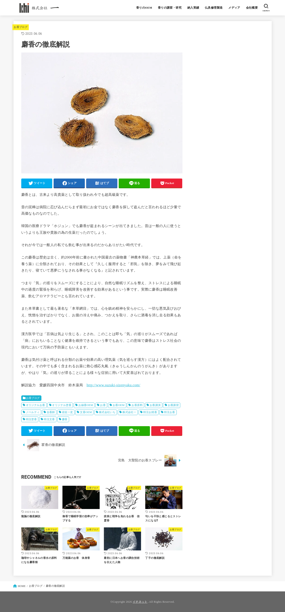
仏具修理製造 (214, 7)
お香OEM (119, 405)
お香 (103, 405)
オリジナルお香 (35, 405)
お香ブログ (20, 27)
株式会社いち (107, 412)
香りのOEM (144, 7)
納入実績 (193, 7)
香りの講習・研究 (170, 7)
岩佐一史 (67, 412)
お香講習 (173, 405)
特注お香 (169, 412)
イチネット (140, 601)
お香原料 (137, 405)
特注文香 (49, 419)
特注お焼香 (150, 412)
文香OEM (86, 412)
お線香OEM (85, 405)
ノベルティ (33, 412)
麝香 (65, 419)
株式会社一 (129, 412)
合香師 (51, 412)
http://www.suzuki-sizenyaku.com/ (113, 385)
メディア (234, 7)
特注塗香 (31, 419)
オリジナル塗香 (61, 405)
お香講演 (155, 405)
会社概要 (252, 7)
